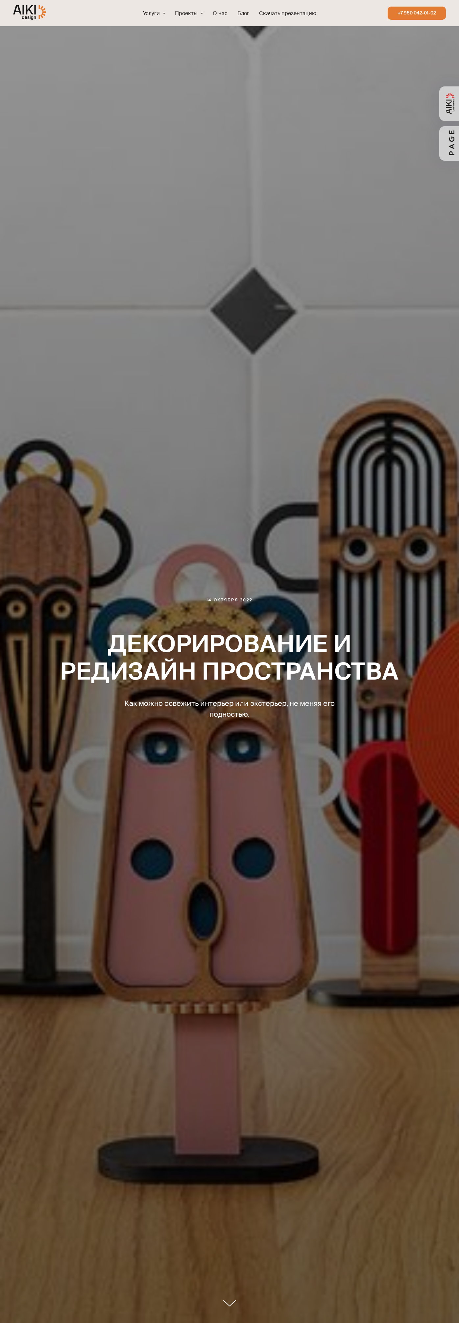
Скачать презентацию (287, 13)
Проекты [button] (187, 13)
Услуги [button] (152, 13)
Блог (243, 13)
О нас (220, 13)
